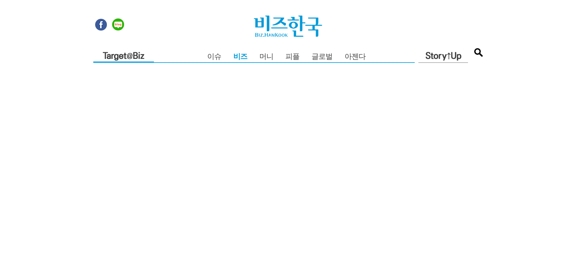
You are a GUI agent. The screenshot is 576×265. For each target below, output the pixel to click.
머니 (266, 57)
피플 (292, 57)
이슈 (214, 57)
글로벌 (322, 57)
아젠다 (355, 57)
